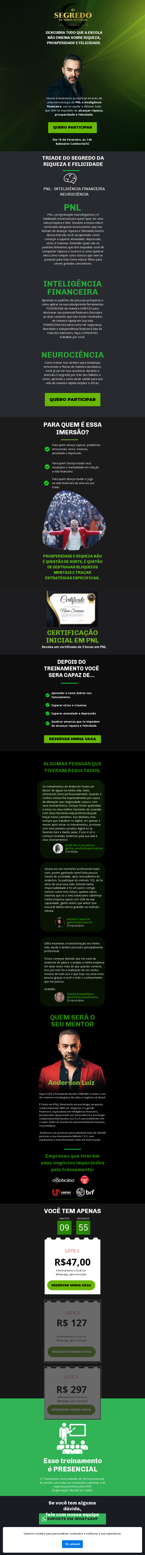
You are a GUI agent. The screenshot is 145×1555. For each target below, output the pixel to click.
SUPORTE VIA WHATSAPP (72, 1519)
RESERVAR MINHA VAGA (72, 739)
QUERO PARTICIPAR (72, 127)
